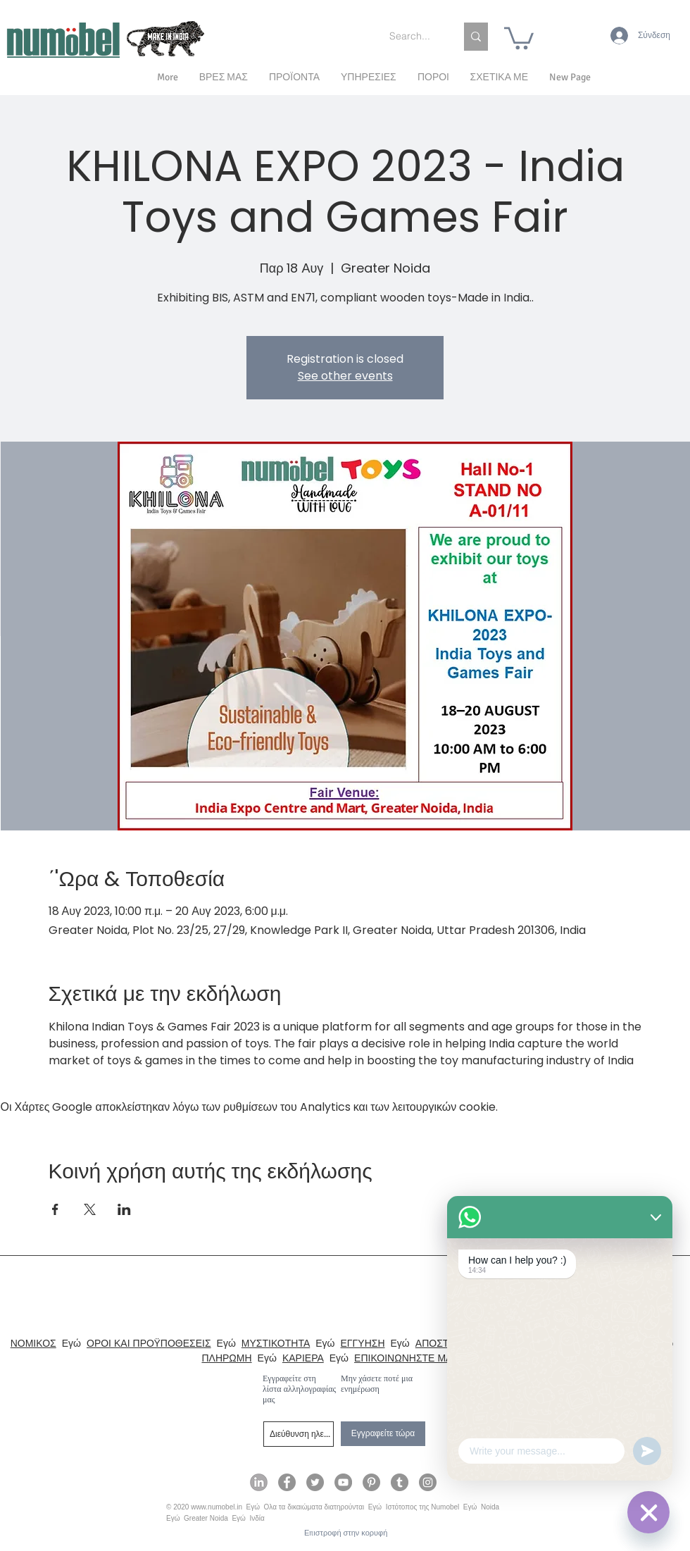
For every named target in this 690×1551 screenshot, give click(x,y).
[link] (519, 37)
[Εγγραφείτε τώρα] (383, 1433)
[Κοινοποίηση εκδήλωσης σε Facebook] (55, 1209)
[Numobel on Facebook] (287, 1482)
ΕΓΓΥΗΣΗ (363, 1343)
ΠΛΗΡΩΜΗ (226, 1358)
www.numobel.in (216, 1507)
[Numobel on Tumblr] (399, 1482)
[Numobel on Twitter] (315, 1482)
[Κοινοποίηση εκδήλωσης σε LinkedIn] (124, 1209)
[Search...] (411, 37)
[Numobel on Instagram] (428, 1482)
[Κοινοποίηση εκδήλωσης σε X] (89, 1209)
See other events (345, 376)
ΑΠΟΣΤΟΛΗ (442, 1343)
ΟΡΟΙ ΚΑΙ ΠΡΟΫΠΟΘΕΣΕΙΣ (149, 1343)
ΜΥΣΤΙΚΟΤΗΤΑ (276, 1343)
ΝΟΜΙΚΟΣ (33, 1343)
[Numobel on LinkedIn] (259, 1482)
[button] (499, 77)
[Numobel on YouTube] (343, 1482)
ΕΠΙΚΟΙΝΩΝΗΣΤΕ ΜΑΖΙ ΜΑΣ (419, 1358)
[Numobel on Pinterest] (371, 1482)
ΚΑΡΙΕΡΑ (303, 1358)
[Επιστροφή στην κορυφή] (345, 1533)
